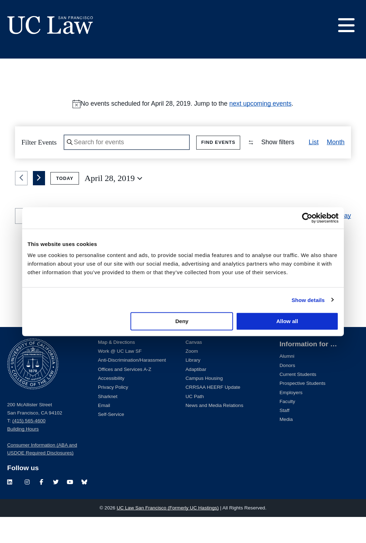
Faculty (287, 427)
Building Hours (23, 455)
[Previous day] (21, 204)
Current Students (298, 400)
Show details (308, 300)
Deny (182, 321)
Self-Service (111, 440)
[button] (339, 171)
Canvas (194, 368)
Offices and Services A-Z (124, 395)
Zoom (192, 377)
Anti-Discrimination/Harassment (132, 386)
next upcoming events (260, 103)
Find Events (220, 142)
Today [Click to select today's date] (64, 204)
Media (286, 445)
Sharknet (107, 422)
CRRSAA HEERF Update (213, 413)
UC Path (195, 422)
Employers (291, 418)
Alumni (287, 382)
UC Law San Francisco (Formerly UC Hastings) (168, 534)
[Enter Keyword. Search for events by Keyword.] (128, 142)
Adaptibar (196, 395)
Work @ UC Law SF (120, 377)
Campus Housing (204, 404)
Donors (287, 391)
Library (193, 386)
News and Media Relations (214, 431)
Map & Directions (116, 368)
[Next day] (39, 204)
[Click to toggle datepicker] (113, 204)
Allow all (287, 321)
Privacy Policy (113, 413)
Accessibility (111, 404)
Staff (285, 436)
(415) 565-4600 (28, 446)
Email (104, 431)
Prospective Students (302, 409)
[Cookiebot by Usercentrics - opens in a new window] (307, 217)
